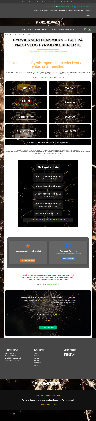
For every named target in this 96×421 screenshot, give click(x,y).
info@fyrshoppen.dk (15, 373)
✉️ (64, 7)
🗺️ (63, 157)
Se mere (36, 380)
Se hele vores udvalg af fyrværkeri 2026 (48, 410)
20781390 (13, 371)
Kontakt (55, 420)
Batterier (36, 371)
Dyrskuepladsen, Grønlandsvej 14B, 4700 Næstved (47, 235)
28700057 (12, 368)
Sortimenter (37, 378)
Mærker (36, 373)
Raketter (36, 375)
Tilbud (36, 368)
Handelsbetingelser (44, 420)
